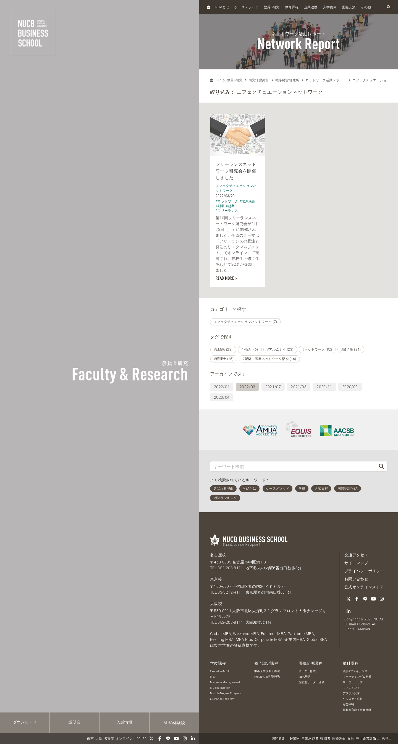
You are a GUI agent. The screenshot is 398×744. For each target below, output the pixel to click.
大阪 (98, 738)
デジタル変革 (351, 693)
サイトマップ (356, 563)
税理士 (386, 738)
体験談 (174, 722)
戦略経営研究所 (287, 80)
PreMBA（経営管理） (268, 676)
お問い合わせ (356, 579)
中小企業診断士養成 (267, 671)
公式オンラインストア (364, 587)
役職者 (325, 738)
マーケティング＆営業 (357, 676)
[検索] (381, 466)
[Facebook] (160, 738)
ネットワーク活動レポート (325, 80)
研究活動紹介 (259, 80)
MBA (213, 676)
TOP (215, 80)
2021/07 (273, 387)
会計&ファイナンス (355, 671)
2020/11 (324, 387)
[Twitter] (151, 738)
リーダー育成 (307, 671)
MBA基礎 (304, 676)
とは (221, 7)
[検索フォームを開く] (388, 7)
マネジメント (351, 687)
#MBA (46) (250, 349)
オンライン (124, 738)
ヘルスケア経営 (353, 698)
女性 (350, 738)
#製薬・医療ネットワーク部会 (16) (269, 359)
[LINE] (168, 738)
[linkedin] (193, 738)
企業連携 (311, 7)
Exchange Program (222, 698)
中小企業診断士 (367, 738)
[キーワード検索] (293, 466)
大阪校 (216, 603)
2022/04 (221, 387)
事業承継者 (310, 738)
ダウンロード (25, 722)
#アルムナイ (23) (280, 349)
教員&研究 (235, 80)
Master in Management (225, 682)
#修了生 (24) (351, 349)
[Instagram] (184, 738)
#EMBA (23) (223, 349)
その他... (367, 7)
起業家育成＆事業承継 (357, 709)
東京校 (216, 579)
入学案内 (330, 7)
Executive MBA (219, 671)
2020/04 (221, 397)
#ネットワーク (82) (317, 349)
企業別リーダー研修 (311, 682)
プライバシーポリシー (364, 571)
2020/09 (350, 387)
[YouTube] (176, 738)
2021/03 (298, 387)
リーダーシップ (353, 682)
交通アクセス (356, 555)
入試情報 (124, 722)
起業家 (295, 738)
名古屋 (109, 738)
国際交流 (348, 7)
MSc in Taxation (220, 687)
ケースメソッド (246, 7)
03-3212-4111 (230, 592)
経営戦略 (348, 704)
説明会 (74, 722)
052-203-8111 (230, 568)
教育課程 (291, 7)
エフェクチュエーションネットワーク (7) (245, 322)
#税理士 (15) (224, 359)
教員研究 (272, 7)
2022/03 (247, 387)
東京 (90, 738)
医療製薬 (338, 738)
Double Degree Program (225, 693)
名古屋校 (218, 555)
